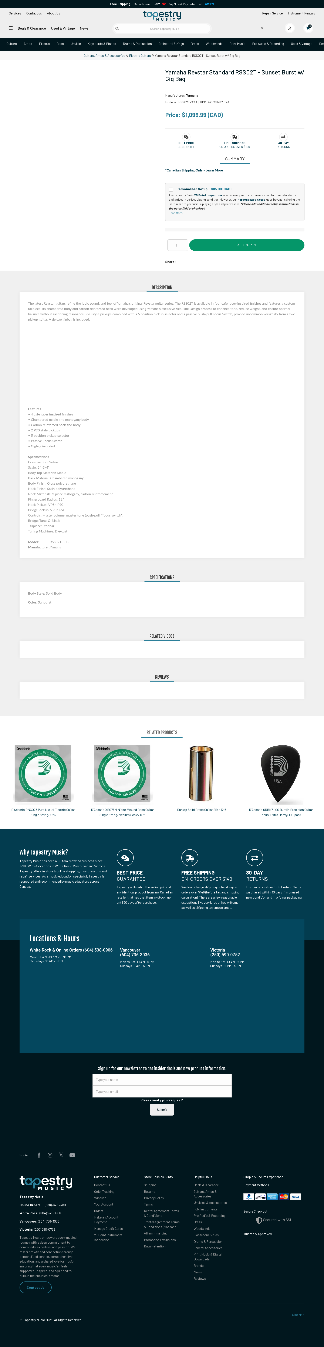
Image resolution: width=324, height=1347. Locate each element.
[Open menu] (10, 28)
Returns (149, 1191)
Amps (28, 43)
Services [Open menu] (15, 13)
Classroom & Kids (206, 1235)
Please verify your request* (162, 1100)
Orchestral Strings (171, 43)
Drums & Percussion (137, 43)
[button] (186, 143)
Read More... (176, 213)
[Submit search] (117, 28)
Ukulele (76, 43)
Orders (98, 1211)
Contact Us (35, 1287)
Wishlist (100, 1198)
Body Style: (37, 593)
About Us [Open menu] (53, 13)
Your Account (103, 1204)
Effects (44, 43)
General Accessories (208, 1248)
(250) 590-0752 (37, 1229)
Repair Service (272, 13)
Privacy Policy (154, 1198)
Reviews (200, 1278)
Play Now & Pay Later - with (191, 4)
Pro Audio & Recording (268, 43)
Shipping (150, 1185)
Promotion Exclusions (160, 1240)
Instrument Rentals (301, 13)
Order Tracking (104, 1191)
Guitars (12, 43)
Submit (162, 1109)
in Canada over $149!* (135, 4)
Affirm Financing (156, 1233)
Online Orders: (31, 1205)
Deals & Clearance (32, 28)
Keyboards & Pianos (102, 43)
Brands (199, 1265)
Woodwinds (214, 43)
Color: (33, 602)
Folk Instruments (206, 1209)
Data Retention (155, 1246)
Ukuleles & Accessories (210, 1202)
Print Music (237, 43)
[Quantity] (177, 245)
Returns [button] (283, 146)
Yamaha (192, 95)
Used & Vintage (63, 28)
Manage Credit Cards (108, 1228)
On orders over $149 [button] (234, 146)
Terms (148, 1204)
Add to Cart (247, 245)
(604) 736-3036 (39, 1221)
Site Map (298, 1315)
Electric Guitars (140, 55)
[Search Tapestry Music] (162, 28)
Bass (60, 43)
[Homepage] (162, 15)
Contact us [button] (34, 13)
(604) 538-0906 (40, 1213)
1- (43, 1205)
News (84, 28)
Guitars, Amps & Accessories (104, 55)
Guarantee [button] (186, 146)
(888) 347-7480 (55, 1205)
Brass (195, 43)
